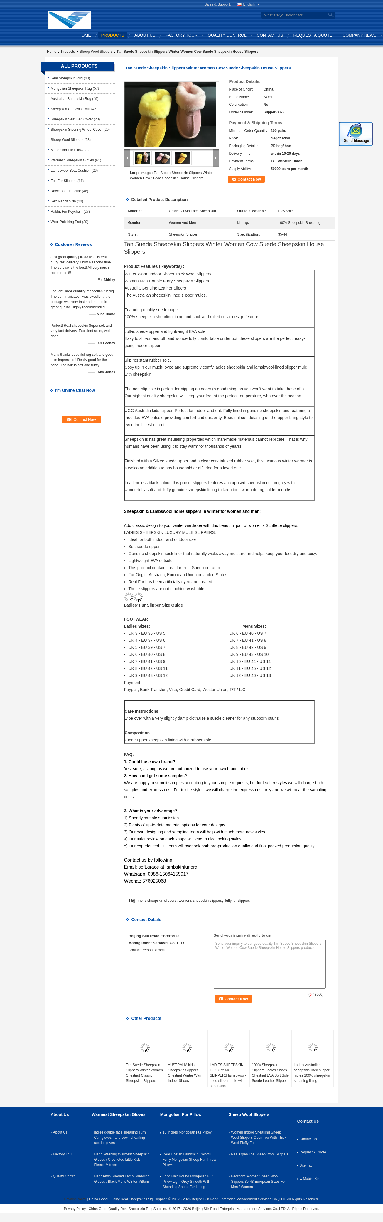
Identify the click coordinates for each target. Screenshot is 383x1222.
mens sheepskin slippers (157, 900)
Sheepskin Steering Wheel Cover (77, 129)
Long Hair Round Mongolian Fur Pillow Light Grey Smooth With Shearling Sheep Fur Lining (188, 1181)
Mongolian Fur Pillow (67, 150)
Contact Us (270, 35)
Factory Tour (181, 35)
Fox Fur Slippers (64, 181)
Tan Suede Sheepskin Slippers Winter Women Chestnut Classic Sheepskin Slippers (144, 1073)
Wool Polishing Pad (66, 222)
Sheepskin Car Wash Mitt (70, 109)
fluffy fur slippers (237, 900)
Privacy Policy (75, 1199)
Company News (359, 35)
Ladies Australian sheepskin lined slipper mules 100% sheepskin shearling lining (312, 1073)
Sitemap (305, 1165)
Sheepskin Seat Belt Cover (72, 119)
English (251, 4)
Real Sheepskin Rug (67, 78)
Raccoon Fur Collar (66, 191)
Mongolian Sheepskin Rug (71, 88)
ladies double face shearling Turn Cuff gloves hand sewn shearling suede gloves (120, 1137)
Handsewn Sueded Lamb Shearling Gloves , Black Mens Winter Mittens (121, 1179)
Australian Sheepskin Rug (71, 99)
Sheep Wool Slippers (96, 52)
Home (85, 35)
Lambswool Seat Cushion (71, 171)
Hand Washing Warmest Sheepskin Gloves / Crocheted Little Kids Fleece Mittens (121, 1159)
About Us (144, 35)
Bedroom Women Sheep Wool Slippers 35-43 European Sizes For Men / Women (258, 1181)
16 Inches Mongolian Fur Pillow (187, 1132)
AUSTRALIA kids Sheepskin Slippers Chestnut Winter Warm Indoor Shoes (185, 1073)
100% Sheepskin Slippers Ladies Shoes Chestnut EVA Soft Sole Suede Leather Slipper (270, 1073)
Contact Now (249, 179)
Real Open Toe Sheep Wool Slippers (259, 1154)
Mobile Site (309, 1179)
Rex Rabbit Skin (63, 201)
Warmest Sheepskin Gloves (72, 160)
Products (112, 35)
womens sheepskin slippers (200, 900)
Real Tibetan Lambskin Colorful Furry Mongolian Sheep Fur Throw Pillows (189, 1159)
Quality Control (227, 35)
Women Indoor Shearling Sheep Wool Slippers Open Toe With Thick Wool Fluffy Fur (258, 1137)
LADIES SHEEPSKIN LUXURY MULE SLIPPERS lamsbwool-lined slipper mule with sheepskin (228, 1075)
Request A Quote (313, 35)
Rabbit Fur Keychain (67, 212)
